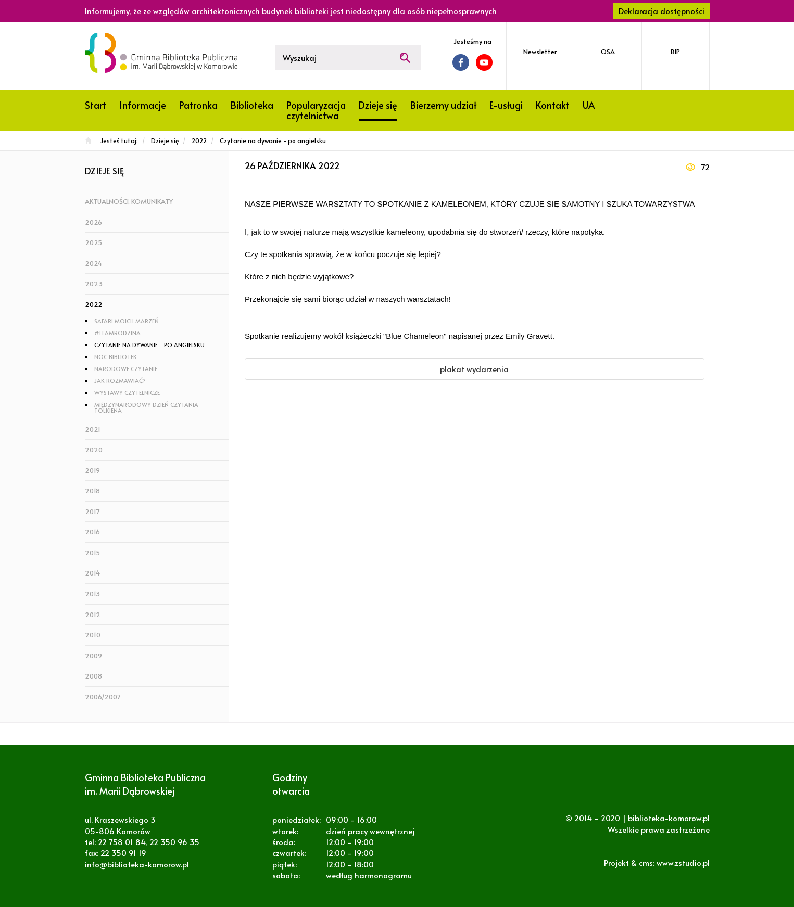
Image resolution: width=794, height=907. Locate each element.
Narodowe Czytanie (125, 368)
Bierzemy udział (443, 104)
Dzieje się (378, 104)
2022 (94, 304)
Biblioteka (252, 104)
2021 (92, 429)
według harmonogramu (369, 875)
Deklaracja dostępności (661, 10)
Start (95, 104)
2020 (94, 449)
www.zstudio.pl (683, 862)
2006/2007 (103, 696)
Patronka (198, 104)
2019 (92, 470)
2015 (92, 552)
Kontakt (553, 104)
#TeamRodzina (117, 332)
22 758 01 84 (121, 841)
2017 (92, 511)
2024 (93, 263)
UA (589, 104)
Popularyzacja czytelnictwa (316, 110)
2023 (94, 283)
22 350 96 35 (174, 841)
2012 (92, 614)
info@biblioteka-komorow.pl (137, 864)
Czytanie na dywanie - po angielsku (149, 344)
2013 (92, 593)
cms (646, 862)
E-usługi (506, 104)
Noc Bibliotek (115, 356)
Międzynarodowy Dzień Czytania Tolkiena (146, 407)
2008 (93, 676)
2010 (92, 635)
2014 (92, 573)
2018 (92, 490)
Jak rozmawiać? (120, 380)
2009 (93, 655)
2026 (93, 222)
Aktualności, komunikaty (129, 201)
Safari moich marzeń (126, 320)
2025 (93, 242)
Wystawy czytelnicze (127, 392)
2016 (92, 531)
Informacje (142, 104)
